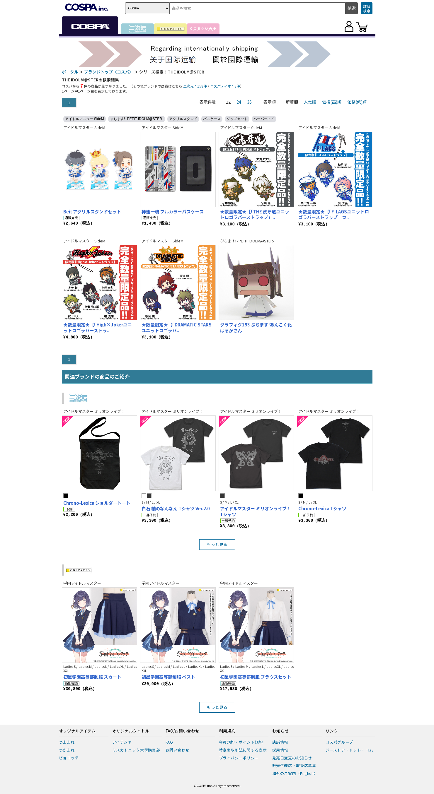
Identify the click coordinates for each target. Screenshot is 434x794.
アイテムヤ (122, 742)
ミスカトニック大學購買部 (136, 750)
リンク (332, 731)
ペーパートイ (264, 119)
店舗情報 (280, 742)
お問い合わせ (178, 750)
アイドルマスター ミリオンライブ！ (94, 411)
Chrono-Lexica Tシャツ (322, 508)
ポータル (70, 72)
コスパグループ (339, 742)
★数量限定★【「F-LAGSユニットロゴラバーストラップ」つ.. (333, 214)
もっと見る (217, 544)
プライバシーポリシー (239, 758)
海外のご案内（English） (295, 773)
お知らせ (280, 731)
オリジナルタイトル (130, 731)
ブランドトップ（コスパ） (108, 72)
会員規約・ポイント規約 (241, 742)
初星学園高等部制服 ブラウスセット (255, 677)
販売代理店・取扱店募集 (294, 765)
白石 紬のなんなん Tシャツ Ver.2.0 (176, 508)
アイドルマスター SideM (84, 119)
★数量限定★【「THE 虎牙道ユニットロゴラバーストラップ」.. (254, 214)
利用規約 (227, 731)
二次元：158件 (195, 85)
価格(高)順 (331, 102)
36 (249, 102)
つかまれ (67, 750)
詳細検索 (366, 8)
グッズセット (237, 119)
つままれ (67, 742)
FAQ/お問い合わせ (182, 731)
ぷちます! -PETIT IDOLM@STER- (136, 119)
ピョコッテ (69, 758)
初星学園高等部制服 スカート (92, 677)
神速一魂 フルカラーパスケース (173, 211)
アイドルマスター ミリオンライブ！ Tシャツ (255, 511)
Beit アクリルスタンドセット (92, 211)
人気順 (310, 102)
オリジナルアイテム (77, 731)
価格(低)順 (357, 102)
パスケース (212, 119)
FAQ (169, 742)
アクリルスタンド (183, 119)
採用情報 (280, 750)
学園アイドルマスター (82, 583)
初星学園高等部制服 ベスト (168, 677)
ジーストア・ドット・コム (349, 750)
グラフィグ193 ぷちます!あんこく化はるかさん (256, 327)
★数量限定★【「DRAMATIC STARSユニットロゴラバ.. (177, 327)
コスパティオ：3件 (225, 85)
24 (238, 102)
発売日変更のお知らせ (292, 758)
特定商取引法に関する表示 (243, 750)
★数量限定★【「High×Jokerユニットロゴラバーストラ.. (97, 327)
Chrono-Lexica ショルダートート (96, 503)
